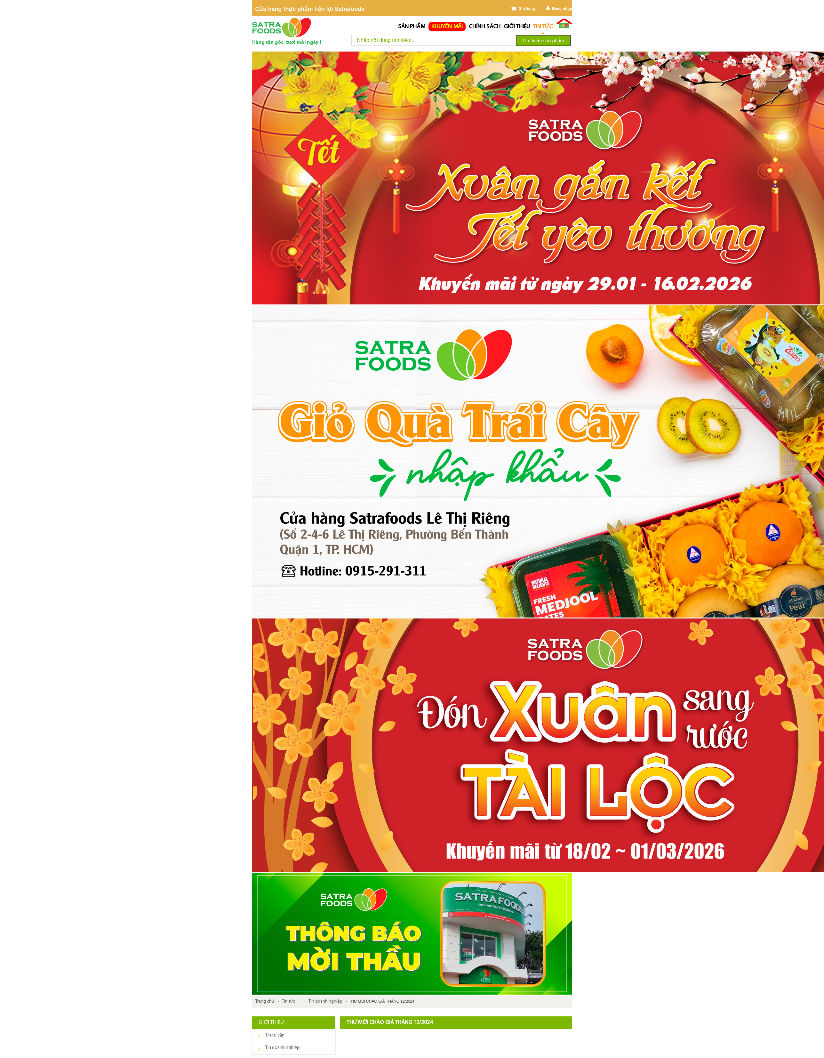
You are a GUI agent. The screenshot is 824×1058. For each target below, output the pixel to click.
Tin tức (543, 27)
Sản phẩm (411, 27)
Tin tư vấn (274, 1035)
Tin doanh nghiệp (325, 1001)
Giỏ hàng (526, 8)
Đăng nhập (562, 8)
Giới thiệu (517, 27)
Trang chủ (264, 1001)
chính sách (484, 27)
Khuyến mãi (447, 27)
